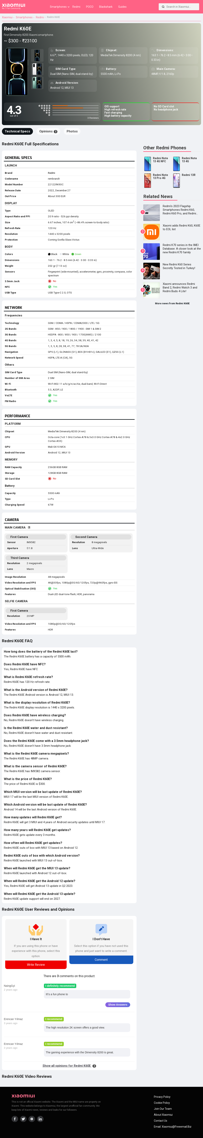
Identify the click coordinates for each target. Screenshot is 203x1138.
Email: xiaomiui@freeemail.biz (172, 1126)
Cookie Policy (162, 1102)
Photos (72, 131)
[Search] (163, 6)
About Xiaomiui (163, 1114)
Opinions (48, 131)
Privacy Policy (162, 1096)
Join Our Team (163, 1108)
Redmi (51, 172)
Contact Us (160, 1120)
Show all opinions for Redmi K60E (69, 1066)
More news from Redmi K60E (172, 303)
